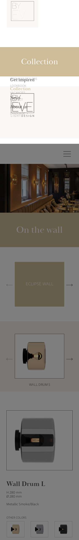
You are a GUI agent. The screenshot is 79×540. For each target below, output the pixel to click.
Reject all (39, 524)
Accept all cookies (55, 524)
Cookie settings (24, 524)
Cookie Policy (37, 511)
